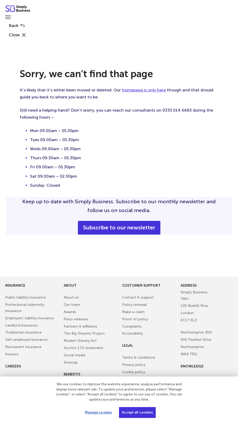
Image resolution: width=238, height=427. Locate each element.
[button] (8, 17)
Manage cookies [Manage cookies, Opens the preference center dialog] (98, 412)
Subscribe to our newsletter (119, 227)
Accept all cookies (137, 412)
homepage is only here (144, 90)
